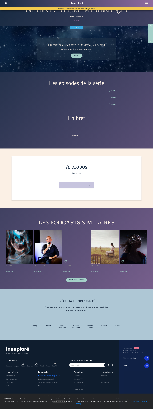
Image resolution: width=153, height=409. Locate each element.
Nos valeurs (10, 382)
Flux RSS (54, 365)
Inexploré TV (78, 379)
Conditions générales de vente (47, 382)
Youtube (23, 365)
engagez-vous (89, 8)
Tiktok (42, 366)
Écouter (76, 55)
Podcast (48, 365)
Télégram (16, 366)
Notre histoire (10, 375)
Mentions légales (43, 386)
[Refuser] (78, 404)
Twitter (36, 365)
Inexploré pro (78, 389)
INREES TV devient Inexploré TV (49, 375)
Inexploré (77, 375)
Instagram (9, 366)
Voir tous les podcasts (76, 280)
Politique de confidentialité (46, 379)
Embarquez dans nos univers (15, 386)
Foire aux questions (136, 358)
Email (136, 365)
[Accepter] (144, 401)
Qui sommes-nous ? (12, 379)
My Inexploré (78, 382)
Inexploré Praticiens (80, 386)
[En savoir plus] (134, 401)
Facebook (29, 366)
